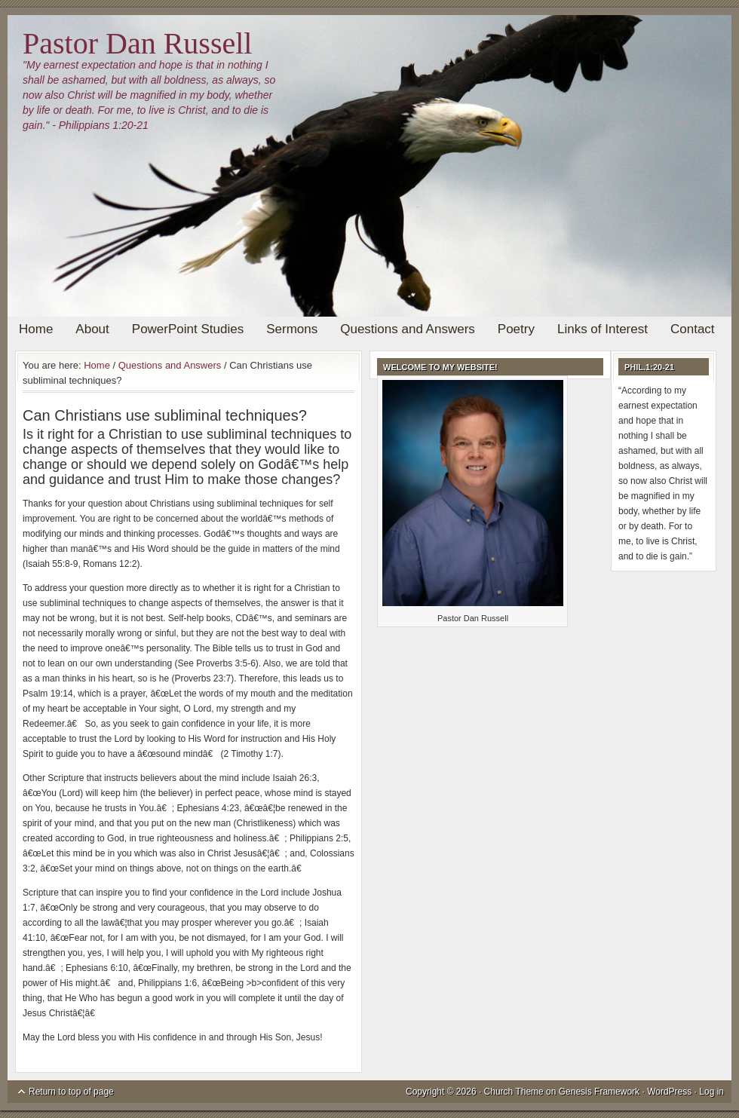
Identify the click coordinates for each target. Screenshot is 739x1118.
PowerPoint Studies (188, 329)
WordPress (669, 1091)
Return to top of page (71, 1091)
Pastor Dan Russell (137, 43)
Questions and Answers (407, 329)
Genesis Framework (599, 1091)
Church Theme (514, 1091)
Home (36, 329)
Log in (711, 1091)
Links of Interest (602, 329)
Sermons (291, 329)
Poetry (516, 329)
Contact (692, 329)
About (92, 329)
